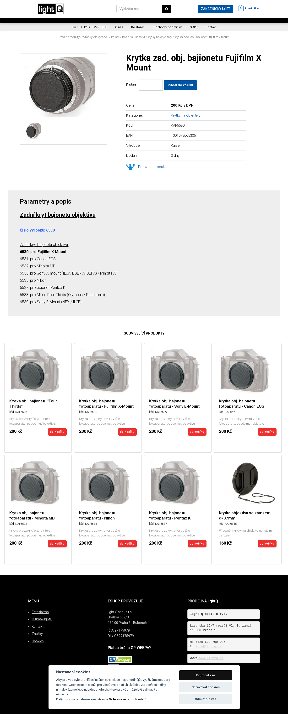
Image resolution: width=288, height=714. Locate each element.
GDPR (194, 27)
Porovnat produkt (152, 167)
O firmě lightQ (42, 619)
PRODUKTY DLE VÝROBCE (89, 27)
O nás (119, 27)
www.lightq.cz (210, 658)
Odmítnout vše (205, 699)
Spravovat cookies (206, 687)
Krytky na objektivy (159, 37)
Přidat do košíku (180, 85)
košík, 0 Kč (249, 8)
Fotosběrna (40, 612)
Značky (37, 634)
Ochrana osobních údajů (128, 699)
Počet (132, 85)
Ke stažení (138, 27)
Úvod (62, 37)
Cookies (38, 641)
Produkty (74, 37)
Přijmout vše (205, 675)
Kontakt (211, 27)
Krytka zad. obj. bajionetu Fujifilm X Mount (201, 37)
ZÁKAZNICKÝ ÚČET (215, 9)
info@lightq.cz (209, 646)
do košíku (57, 431)
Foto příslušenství (133, 37)
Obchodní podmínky (167, 27)
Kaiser (115, 37)
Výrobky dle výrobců (95, 37)
